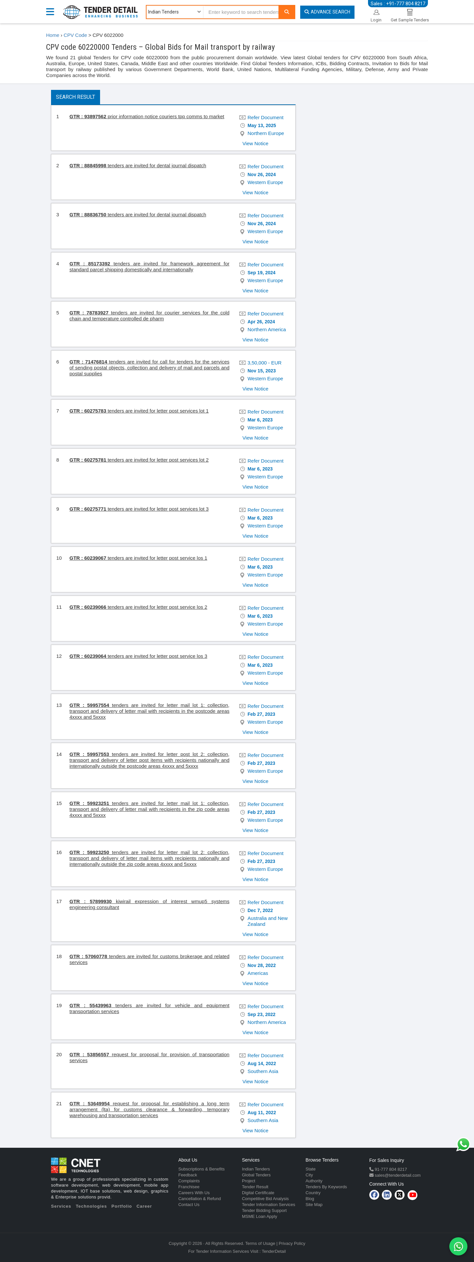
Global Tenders (256, 1174)
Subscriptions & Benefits (201, 1169)
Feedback (187, 1174)
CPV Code (75, 35)
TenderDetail (274, 1251)
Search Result (75, 97)
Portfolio (122, 1206)
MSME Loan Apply (259, 1216)
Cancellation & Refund (199, 1198)
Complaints (189, 1180)
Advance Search (327, 11)
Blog (309, 1198)
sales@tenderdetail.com (397, 1175)
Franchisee (188, 1186)
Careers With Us (194, 1192)
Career (144, 1206)
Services (61, 1206)
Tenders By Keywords (326, 1186)
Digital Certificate (258, 1192)
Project (248, 1180)
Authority (313, 1180)
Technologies (91, 1206)
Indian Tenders (256, 1169)
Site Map (313, 1204)
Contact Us (188, 1204)
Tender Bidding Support (264, 1210)
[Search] (286, 12)
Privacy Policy (292, 1243)
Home (52, 35)
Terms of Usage (260, 1243)
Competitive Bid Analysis (265, 1198)
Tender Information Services (268, 1204)
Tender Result (255, 1186)
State (310, 1169)
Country (313, 1192)
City (309, 1174)
